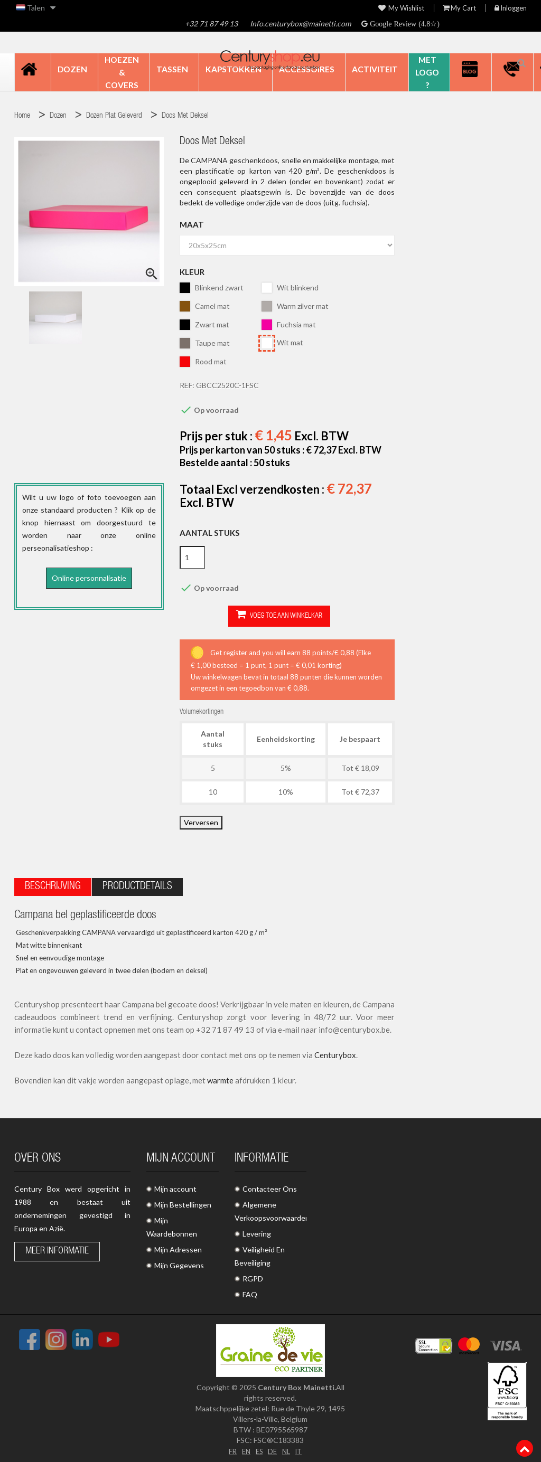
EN (244, 1446)
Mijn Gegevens (179, 1261)
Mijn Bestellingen (182, 1200)
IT (301, 1446)
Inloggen (511, 8)
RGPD (252, 1274)
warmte (220, 1076)
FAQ (249, 1290)
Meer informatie (57, 1247)
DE (272, 1446)
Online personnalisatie (89, 577)
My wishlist (401, 8)
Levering (256, 1229)
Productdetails (137, 883)
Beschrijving (53, 883)
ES (258, 1446)
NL (287, 1446)
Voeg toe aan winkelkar (231, 615)
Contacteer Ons (269, 1185)
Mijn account (175, 1185)
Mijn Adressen (178, 1245)
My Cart (459, 8)
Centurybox (335, 1051)
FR (230, 1446)
